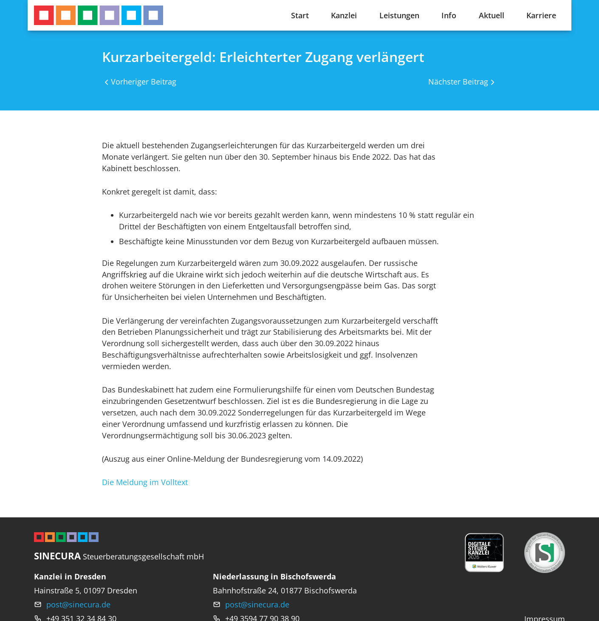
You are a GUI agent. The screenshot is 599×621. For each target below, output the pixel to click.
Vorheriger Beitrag (143, 81)
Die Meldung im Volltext (145, 482)
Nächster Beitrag (458, 81)
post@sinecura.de (78, 604)
